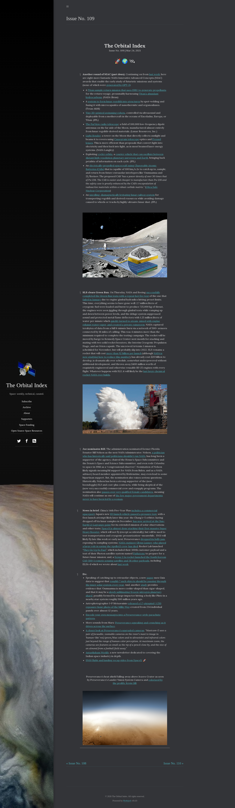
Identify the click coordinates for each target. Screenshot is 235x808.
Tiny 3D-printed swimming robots (105, 112)
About (27, 413)
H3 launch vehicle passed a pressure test (133, 514)
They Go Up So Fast (94, 549)
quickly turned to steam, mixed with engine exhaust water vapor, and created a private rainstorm (121, 323)
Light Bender (93, 135)
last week (154, 74)
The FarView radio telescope (102, 124)
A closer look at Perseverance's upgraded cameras (115, 630)
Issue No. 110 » (173, 763)
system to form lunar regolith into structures (114, 101)
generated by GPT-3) (118, 85)
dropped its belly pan (153, 539)
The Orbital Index (26, 385)
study (144, 584)
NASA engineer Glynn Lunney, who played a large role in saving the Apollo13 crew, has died (124, 544)
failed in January (92, 299)
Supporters (26, 419)
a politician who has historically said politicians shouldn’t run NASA (124, 454)
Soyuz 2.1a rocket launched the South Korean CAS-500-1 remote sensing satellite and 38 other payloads (124, 559)
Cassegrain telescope (126, 139)
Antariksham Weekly (97, 652)
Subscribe (27, 401)
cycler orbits (105, 154)
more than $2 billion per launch (124, 353)
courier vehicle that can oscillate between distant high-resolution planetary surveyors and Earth (124, 156)
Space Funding (26, 424)
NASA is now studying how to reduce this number (122, 355)
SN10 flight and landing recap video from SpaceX (114, 660)
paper (150, 577)
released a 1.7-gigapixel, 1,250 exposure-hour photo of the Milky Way (123, 605)
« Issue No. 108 (76, 763)
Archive (27, 407)
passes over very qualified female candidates (127, 491)
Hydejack (127, 800)
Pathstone (139, 553)
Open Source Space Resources (26, 430)
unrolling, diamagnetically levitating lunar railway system (122, 194)
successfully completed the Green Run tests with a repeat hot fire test (121, 294)
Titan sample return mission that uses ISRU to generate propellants (127, 90)
